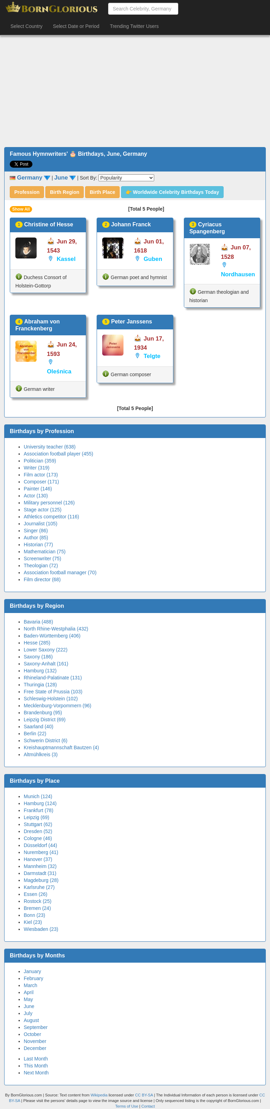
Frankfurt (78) (38, 810)
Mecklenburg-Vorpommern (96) (57, 705)
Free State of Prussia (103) (53, 691)
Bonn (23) (34, 915)
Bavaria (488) (38, 622)
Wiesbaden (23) (41, 929)
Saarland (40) (38, 726)
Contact (148, 1106)
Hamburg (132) (40, 670)
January (32, 971)
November (35, 1041)
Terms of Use (127, 1106)
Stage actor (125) (42, 509)
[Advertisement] (135, 91)
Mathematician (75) (45, 551)
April (28, 992)
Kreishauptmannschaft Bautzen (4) (61, 747)
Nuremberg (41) (41, 852)
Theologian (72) (41, 565)
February (33, 978)
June (29, 1006)
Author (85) (36, 537)
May (28, 999)
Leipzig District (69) (45, 719)
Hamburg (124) (40, 803)
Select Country (26, 26)
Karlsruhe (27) (39, 887)
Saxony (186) (38, 656)
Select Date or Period (76, 26)
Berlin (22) (35, 733)
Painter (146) (38, 488)
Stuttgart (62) (38, 824)
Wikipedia (99, 1095)
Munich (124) (38, 796)
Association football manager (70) (60, 572)
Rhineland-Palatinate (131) (53, 677)
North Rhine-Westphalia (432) (56, 629)
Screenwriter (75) (42, 558)
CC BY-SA (144, 1095)
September (35, 1027)
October (32, 1034)
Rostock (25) (37, 901)
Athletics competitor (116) (51, 516)
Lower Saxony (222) (45, 649)
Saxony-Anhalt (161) (46, 663)
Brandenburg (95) (43, 712)
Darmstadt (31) (40, 873)
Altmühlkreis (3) (41, 754)
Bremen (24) (37, 908)
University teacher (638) (50, 447)
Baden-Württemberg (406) (52, 636)
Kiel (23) (33, 922)
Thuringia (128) (40, 684)
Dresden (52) (38, 831)
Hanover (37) (38, 859)
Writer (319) (37, 467)
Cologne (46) (38, 838)
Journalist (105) (41, 523)
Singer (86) (36, 530)
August (31, 1020)
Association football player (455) (58, 454)
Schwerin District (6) (45, 740)
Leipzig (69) (36, 817)
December (35, 1048)
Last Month (36, 1058)
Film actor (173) (41, 474)
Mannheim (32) (40, 866)
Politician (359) (40, 461)
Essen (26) (35, 894)
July (28, 1013)
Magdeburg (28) (41, 880)
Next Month (36, 1072)
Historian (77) (38, 544)
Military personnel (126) (49, 502)
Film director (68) (42, 579)
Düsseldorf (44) (40, 845)
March (30, 985)
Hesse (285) (37, 642)
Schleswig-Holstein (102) (51, 698)
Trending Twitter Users (134, 26)
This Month (36, 1065)
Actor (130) (36, 495)
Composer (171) (41, 481)
